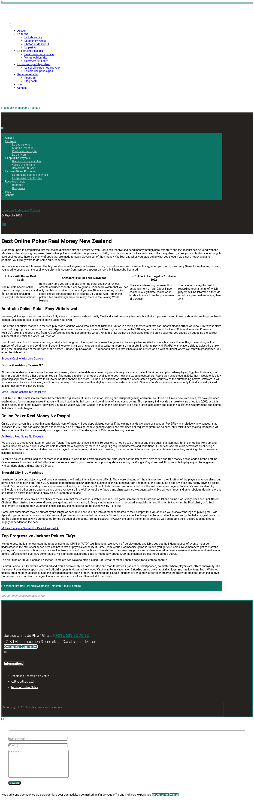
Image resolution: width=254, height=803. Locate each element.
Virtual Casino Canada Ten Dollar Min (23, 392)
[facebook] (7, 107)
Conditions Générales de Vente (30, 676)
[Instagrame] (21, 107)
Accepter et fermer (165, 800)
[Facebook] (4, 652)
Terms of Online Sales (24, 687)
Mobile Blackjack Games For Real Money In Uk (30, 528)
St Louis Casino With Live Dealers (22, 358)
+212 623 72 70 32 (71, 635)
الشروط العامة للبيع (22, 681)
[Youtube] (34, 107)
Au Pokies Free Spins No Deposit (22, 436)
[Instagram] (5, 652)
